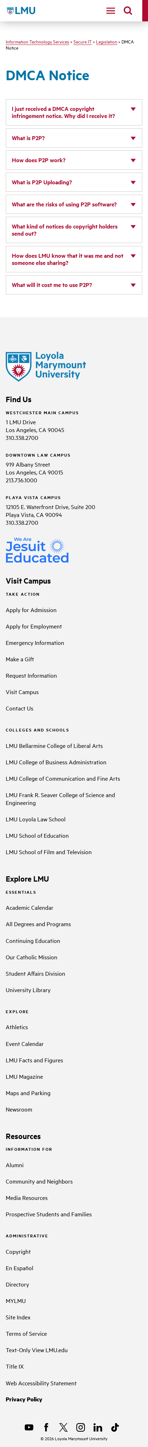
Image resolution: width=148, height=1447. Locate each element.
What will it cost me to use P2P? (52, 285)
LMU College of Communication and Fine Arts (63, 778)
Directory (17, 1284)
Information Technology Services (37, 41)
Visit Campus (22, 692)
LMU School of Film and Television (49, 852)
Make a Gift (20, 659)
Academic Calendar (29, 907)
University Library (28, 990)
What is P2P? (28, 138)
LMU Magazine (24, 1076)
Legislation (106, 41)
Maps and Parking (28, 1093)
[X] (63, 1427)
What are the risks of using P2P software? (64, 204)
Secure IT (82, 41)
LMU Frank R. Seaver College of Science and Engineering (60, 798)
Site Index (18, 1317)
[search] (128, 10)
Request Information (31, 675)
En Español (19, 1268)
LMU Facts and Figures (34, 1060)
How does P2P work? (39, 160)
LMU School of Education (37, 835)
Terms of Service (26, 1333)
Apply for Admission (31, 610)
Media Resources (27, 1197)
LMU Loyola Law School (36, 819)
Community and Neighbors (39, 1181)
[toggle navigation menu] (110, 10)
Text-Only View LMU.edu (37, 1350)
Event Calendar (25, 1043)
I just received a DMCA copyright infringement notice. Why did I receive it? (63, 112)
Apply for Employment (34, 626)
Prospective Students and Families (49, 1214)
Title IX (15, 1366)
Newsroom (19, 1109)
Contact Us (19, 708)
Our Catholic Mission (31, 957)
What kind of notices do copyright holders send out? (65, 229)
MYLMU (16, 1300)
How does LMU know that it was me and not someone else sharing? (67, 259)
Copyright (18, 1251)
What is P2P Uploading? (42, 182)
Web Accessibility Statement (41, 1383)
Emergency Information (35, 642)
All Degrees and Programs (38, 924)
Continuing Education (33, 940)
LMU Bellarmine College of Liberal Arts (54, 745)
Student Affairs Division (35, 973)
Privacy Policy (24, 1399)
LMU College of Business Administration (56, 762)
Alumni (15, 1165)
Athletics (17, 1027)
